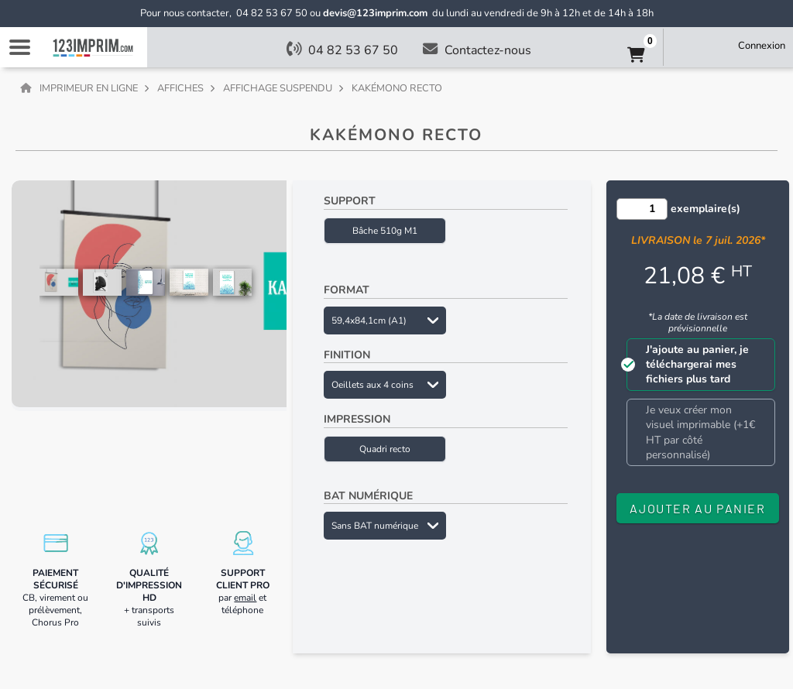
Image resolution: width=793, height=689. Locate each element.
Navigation (19, 47)
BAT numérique (368, 495)
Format (346, 290)
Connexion (761, 45)
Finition (347, 355)
